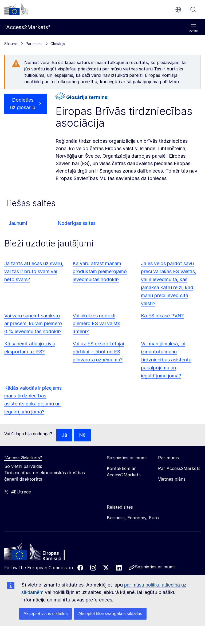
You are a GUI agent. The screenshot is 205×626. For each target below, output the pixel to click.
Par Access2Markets (179, 468)
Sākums (11, 43)
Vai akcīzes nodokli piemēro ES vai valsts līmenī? (96, 323)
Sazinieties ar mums (155, 566)
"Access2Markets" (23, 457)
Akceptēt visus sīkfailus (45, 613)
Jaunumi (18, 223)
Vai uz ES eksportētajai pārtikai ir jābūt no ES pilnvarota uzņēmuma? (98, 351)
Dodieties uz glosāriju (22, 103)
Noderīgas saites (77, 223)
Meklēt (193, 9)
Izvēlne (193, 28)
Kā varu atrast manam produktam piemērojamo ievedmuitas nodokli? (100, 271)
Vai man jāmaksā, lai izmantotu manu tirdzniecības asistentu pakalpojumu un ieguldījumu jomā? (166, 359)
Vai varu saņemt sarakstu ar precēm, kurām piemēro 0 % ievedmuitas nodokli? (33, 323)
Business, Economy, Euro (133, 517)
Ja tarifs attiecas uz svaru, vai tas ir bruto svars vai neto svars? (33, 271)
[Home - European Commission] (43, 553)
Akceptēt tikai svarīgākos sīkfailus (110, 613)
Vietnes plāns (172, 479)
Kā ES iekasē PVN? (162, 315)
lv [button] (178, 9)
